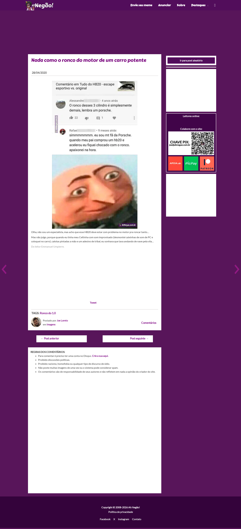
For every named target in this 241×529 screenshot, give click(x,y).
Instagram (123, 520)
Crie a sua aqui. (100, 356)
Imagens (51, 325)
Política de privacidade (120, 512)
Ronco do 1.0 (48, 314)
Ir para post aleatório (191, 61)
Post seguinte (139, 339)
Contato (136, 520)
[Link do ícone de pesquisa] (215, 6)
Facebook (105, 520)
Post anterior (50, 339)
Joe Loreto (62, 321)
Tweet (93, 303)
